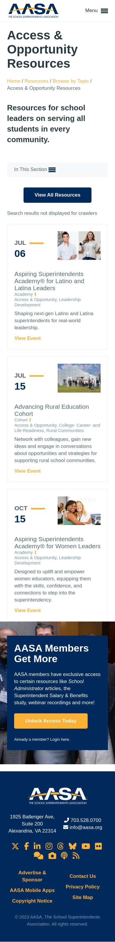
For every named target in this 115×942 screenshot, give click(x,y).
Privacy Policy (83, 887)
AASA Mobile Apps (32, 890)
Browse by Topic (71, 81)
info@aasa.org (86, 827)
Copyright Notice (32, 901)
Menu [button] (96, 10)
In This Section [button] (35, 169)
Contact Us (82, 876)
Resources (37, 81)
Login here (59, 739)
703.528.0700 (86, 820)
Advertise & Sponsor (32, 876)
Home (14, 81)
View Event (27, 338)
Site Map (82, 897)
